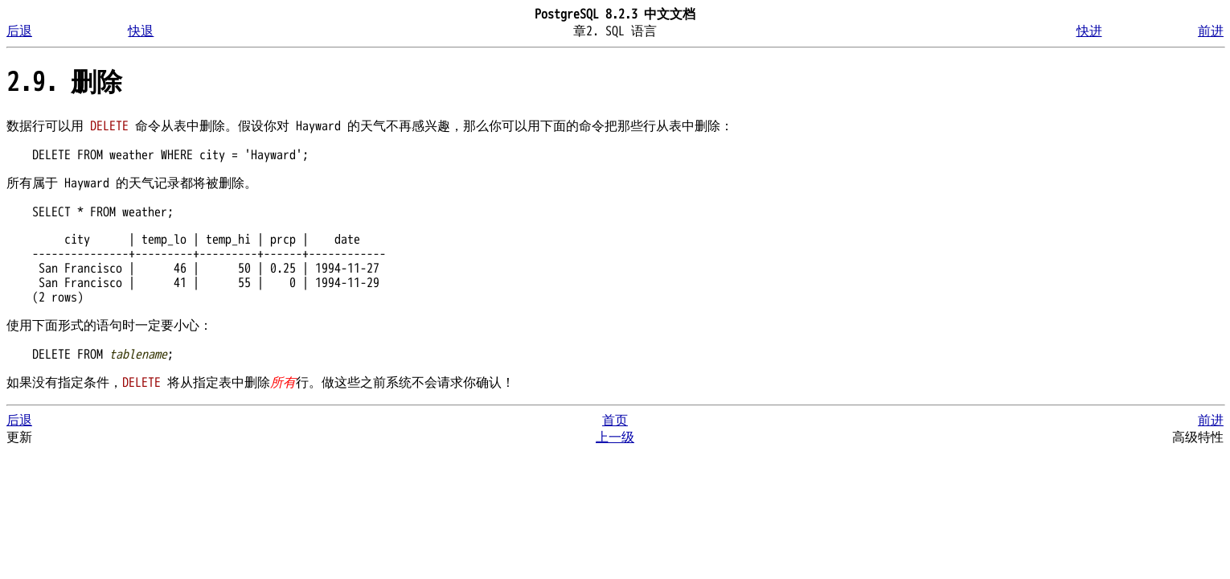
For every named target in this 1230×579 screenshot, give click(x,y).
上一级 (615, 437)
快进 (1089, 31)
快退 (141, 31)
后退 (19, 31)
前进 (1211, 31)
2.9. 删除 (64, 82)
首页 (615, 420)
